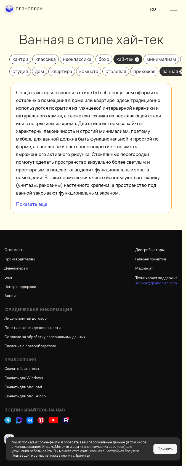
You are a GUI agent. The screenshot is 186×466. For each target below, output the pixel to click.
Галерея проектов (150, 259)
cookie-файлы (49, 442)
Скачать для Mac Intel (23, 387)
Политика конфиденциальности (32, 327)
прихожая (144, 71)
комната (88, 71)
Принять (165, 449)
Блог (8, 277)
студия (20, 71)
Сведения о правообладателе (30, 346)
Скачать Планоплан (21, 368)
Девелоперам (16, 268)
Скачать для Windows (23, 378)
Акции (10, 295)
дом (39, 71)
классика (45, 59)
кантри (20, 59)
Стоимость (14, 249)
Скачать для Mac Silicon (25, 396)
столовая (115, 71)
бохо (104, 59)
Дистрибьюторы (149, 249)
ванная (170, 71)
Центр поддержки (20, 286)
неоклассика (77, 59)
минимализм (161, 59)
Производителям (19, 259)
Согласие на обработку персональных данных (44, 337)
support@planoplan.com (156, 283)
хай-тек (125, 59)
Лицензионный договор (25, 318)
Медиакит (144, 268)
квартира (61, 71)
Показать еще (31, 204)
